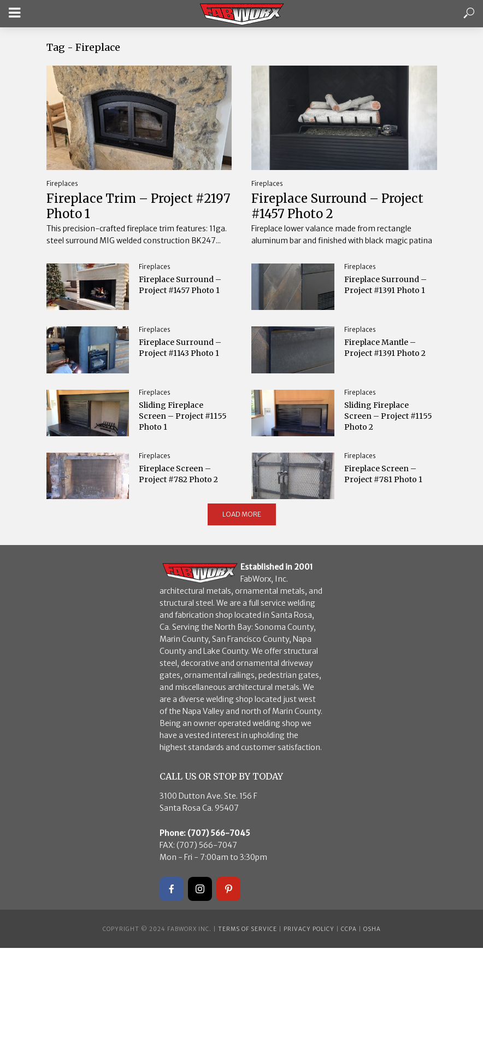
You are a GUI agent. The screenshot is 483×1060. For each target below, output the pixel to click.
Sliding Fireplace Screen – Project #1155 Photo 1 (183, 416)
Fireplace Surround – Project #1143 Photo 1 (180, 347)
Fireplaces (62, 183)
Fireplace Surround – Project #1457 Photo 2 (337, 206)
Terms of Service (247, 929)
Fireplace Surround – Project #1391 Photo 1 (385, 284)
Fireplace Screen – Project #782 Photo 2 (178, 474)
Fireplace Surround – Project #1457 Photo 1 (180, 284)
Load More (241, 514)
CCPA (349, 929)
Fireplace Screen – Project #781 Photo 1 (383, 474)
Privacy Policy (309, 929)
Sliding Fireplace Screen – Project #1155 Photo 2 (388, 416)
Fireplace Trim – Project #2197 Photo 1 (138, 206)
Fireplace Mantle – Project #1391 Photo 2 (385, 347)
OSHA (372, 929)
